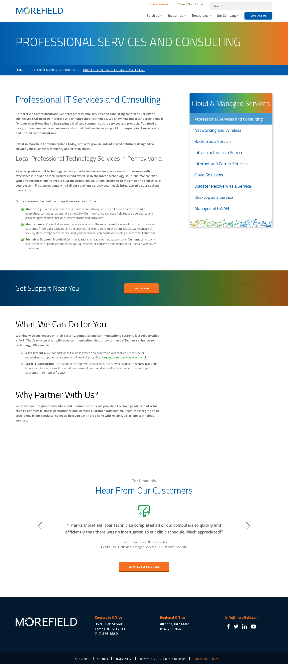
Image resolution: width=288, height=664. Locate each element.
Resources (200, 15)
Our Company (226, 15)
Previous (40, 525)
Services (153, 15)
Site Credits (82, 658)
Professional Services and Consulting (228, 119)
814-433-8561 (171, 628)
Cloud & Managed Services (54, 70)
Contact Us (258, 15)
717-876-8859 (158, 4)
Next (248, 525)
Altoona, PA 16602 (174, 624)
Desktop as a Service (213, 197)
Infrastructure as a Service (218, 152)
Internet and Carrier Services (221, 163)
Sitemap (102, 658)
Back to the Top (204, 659)
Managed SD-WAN (211, 208)
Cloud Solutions (208, 174)
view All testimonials (144, 566)
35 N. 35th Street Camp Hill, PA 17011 (110, 626)
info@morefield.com (241, 617)
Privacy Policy (123, 658)
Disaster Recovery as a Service (222, 186)
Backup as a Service (212, 141)
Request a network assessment (123, 357)
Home (20, 70)
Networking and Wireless (217, 130)
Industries (175, 15)
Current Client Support (191, 4)
